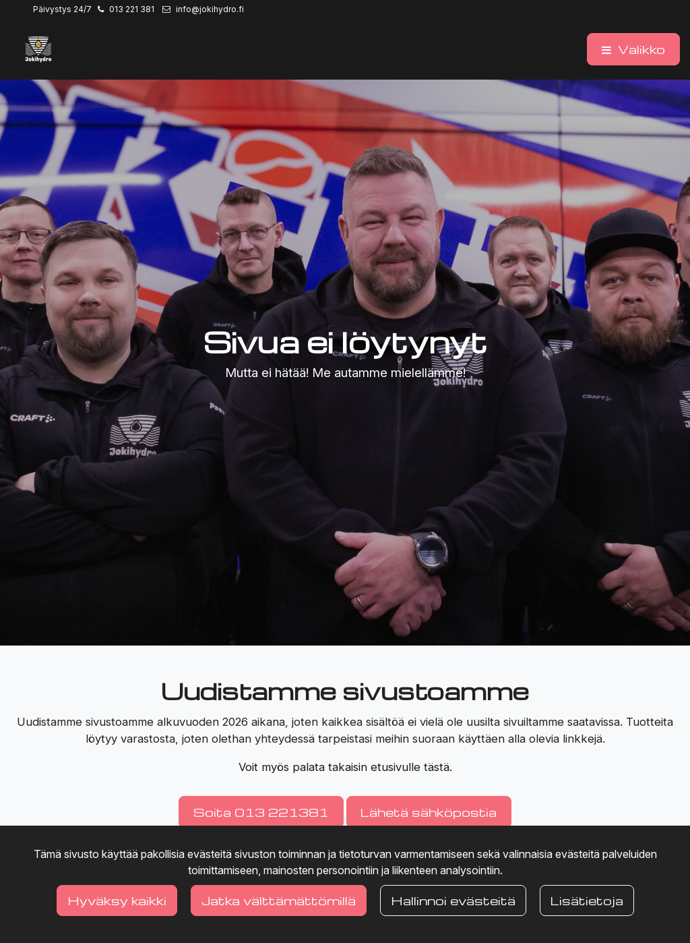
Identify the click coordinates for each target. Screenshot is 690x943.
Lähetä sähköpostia (428, 812)
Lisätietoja (587, 900)
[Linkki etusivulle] (38, 49)
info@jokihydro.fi (210, 9)
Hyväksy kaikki (116, 900)
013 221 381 (131, 9)
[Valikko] (633, 49)
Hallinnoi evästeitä (453, 900)
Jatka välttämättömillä (278, 900)
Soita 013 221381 (261, 812)
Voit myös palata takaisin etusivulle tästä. (345, 767)
